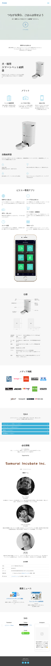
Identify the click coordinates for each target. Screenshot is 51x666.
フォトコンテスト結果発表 (36, 601)
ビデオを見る (25, 29)
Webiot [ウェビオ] (25, 573)
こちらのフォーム (15, 576)
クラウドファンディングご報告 (14, 598)
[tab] (25, 424)
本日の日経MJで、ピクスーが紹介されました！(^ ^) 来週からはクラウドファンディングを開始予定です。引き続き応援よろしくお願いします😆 (42, 644)
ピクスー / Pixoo (9, 625)
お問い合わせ (25, 658)
